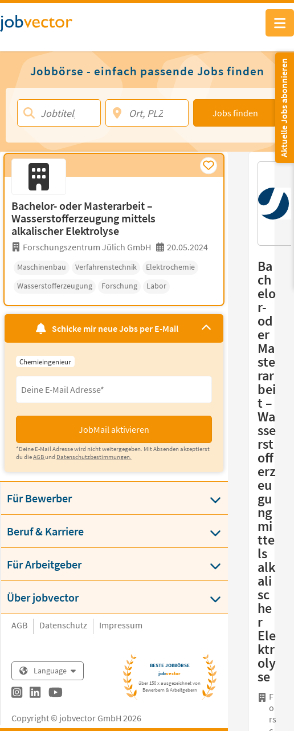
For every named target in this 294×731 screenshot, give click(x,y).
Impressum (120, 625)
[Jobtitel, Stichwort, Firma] (59, 113)
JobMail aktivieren (114, 429)
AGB (19, 625)
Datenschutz (63, 625)
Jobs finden (235, 113)
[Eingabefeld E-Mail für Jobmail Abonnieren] (114, 389)
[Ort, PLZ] (147, 113)
